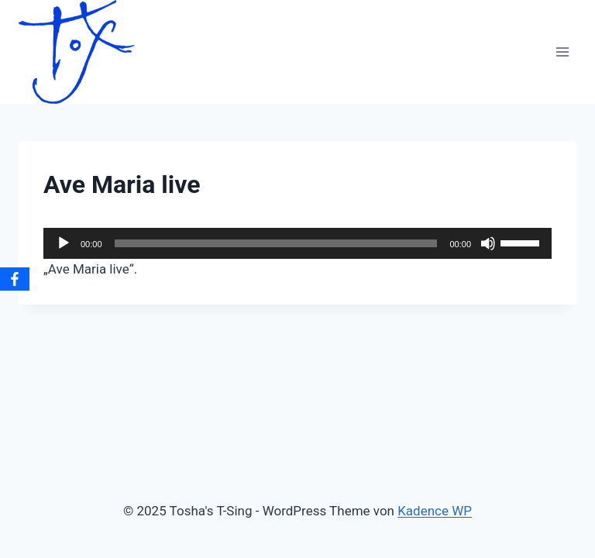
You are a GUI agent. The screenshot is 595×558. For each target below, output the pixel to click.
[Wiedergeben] (63, 243)
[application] (297, 243)
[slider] (276, 243)
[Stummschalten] (488, 243)
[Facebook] (14, 279)
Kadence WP (434, 510)
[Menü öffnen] (562, 52)
